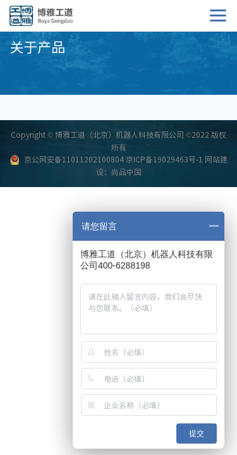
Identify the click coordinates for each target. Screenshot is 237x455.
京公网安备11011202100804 (74, 159)
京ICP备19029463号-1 (164, 159)
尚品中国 (126, 172)
